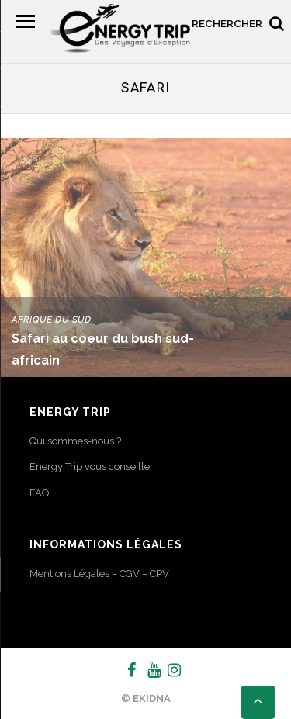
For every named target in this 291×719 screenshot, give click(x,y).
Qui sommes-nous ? (75, 441)
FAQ (39, 493)
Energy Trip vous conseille (89, 466)
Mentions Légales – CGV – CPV (99, 573)
